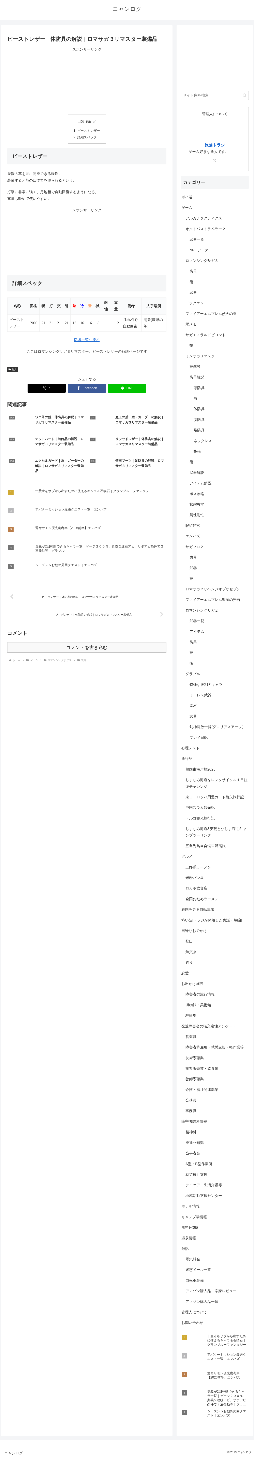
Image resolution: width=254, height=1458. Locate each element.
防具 (13, 369)
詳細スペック (87, 137)
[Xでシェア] (47, 388)
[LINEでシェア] (127, 388)
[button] (244, 95)
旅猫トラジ (215, 145)
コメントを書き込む (87, 647)
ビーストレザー (88, 130)
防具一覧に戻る (87, 340)
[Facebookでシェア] (87, 388)
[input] (215, 95)
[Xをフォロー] (214, 160)
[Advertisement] (86, 81)
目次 (81, 122)
